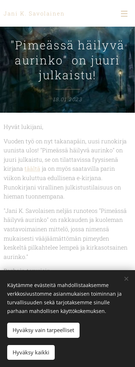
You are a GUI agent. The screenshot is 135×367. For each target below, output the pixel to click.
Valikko (124, 13)
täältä (32, 169)
